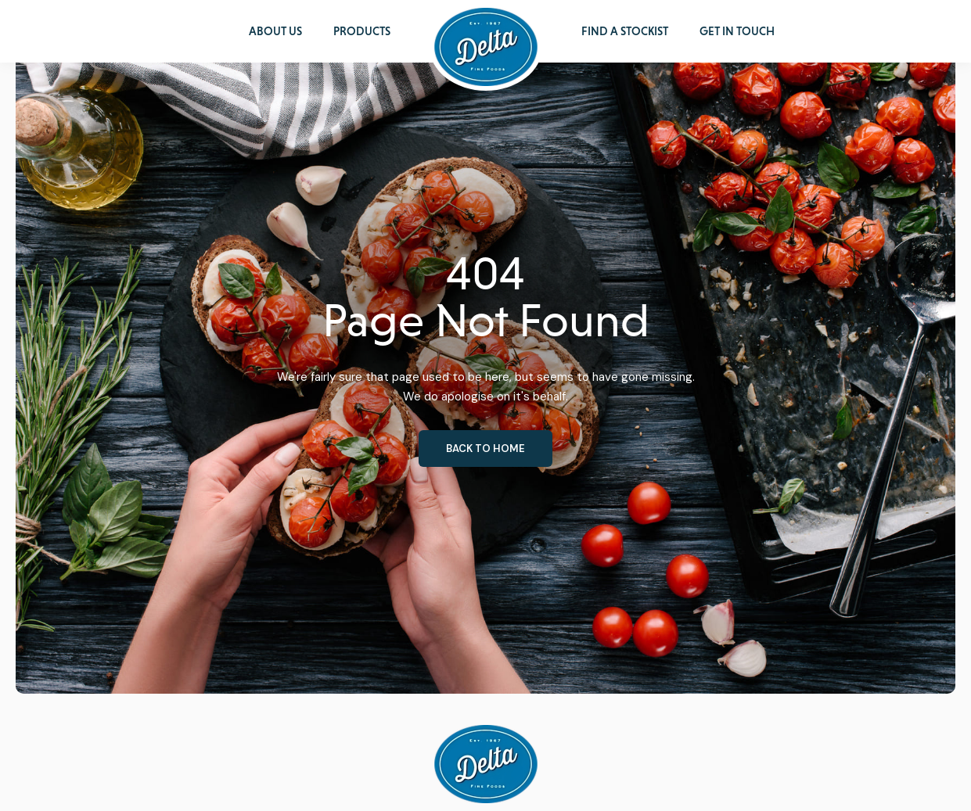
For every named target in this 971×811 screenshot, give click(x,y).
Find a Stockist (624, 31)
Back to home (485, 448)
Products (361, 31)
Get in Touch (737, 31)
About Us (275, 31)
